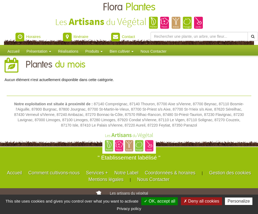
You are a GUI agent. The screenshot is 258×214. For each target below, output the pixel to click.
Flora (129, 7)
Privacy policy (129, 208)
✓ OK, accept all (159, 201)
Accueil (13, 51)
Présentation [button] (38, 51)
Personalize (239, 201)
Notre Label (126, 172)
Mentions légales (105, 179)
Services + (97, 172)
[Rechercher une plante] (199, 36)
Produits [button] (94, 51)
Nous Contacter (153, 51)
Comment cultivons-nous (54, 172)
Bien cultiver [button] (122, 51)
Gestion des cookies (230, 172)
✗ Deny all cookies (201, 201)
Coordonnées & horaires (170, 172)
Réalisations (68, 51)
